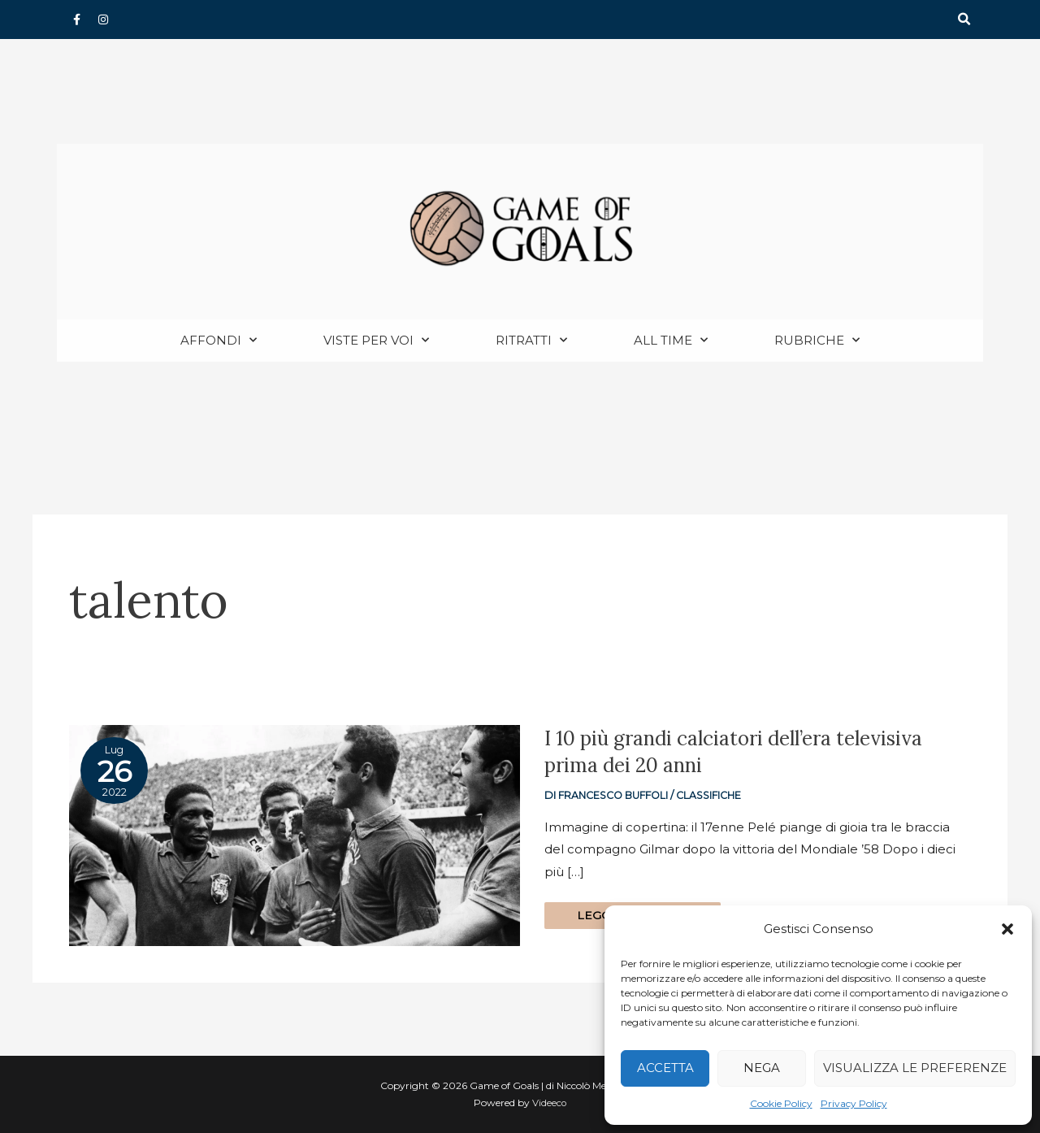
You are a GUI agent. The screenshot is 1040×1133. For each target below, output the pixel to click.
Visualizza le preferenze (915, 1067)
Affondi (218, 341)
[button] (1007, 929)
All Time (671, 341)
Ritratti (531, 341)
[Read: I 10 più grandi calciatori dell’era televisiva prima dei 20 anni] (294, 835)
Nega (761, 1067)
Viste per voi (376, 341)
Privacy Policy (854, 1103)
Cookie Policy (781, 1103)
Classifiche (715, 796)
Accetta (665, 1067)
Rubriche (817, 341)
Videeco (549, 1103)
